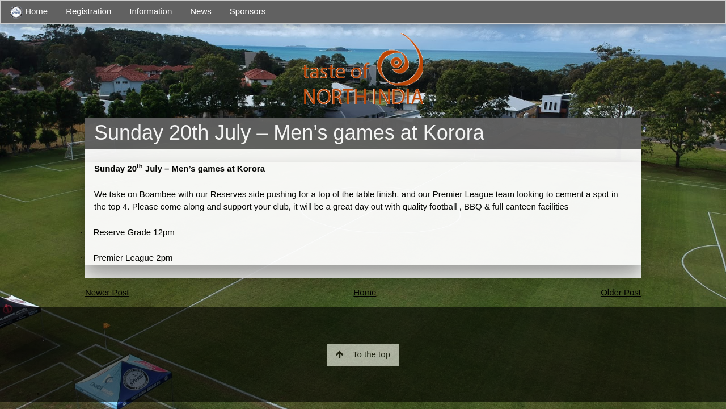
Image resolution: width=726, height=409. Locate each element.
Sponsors (247, 11)
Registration (88, 11)
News (201, 11)
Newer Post (107, 292)
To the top (363, 354)
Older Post (621, 292)
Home (29, 12)
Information (150, 11)
